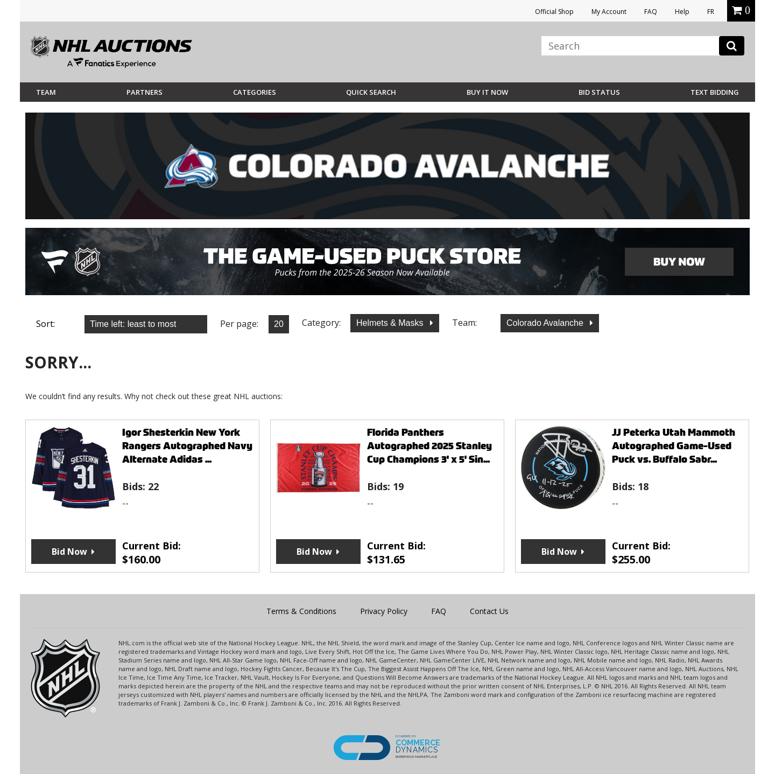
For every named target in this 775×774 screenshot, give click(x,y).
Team (46, 92)
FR (710, 11)
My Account (608, 11)
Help (682, 11)
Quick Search (371, 92)
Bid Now (69, 551)
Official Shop (554, 11)
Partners (144, 92)
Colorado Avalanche (546, 322)
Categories (254, 92)
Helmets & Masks (391, 322)
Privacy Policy (383, 611)
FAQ (650, 11)
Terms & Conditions (301, 611)
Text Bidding (715, 92)
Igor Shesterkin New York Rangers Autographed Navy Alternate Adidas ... (187, 446)
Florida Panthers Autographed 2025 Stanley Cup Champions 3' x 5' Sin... (429, 446)
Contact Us (489, 611)
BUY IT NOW (487, 92)
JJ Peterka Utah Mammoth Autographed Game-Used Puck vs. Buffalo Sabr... (673, 446)
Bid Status (599, 92)
